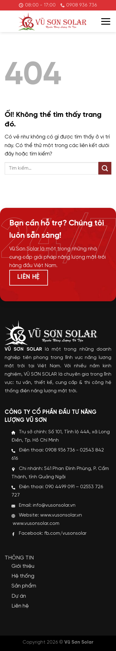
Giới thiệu (22, 566)
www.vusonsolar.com (36, 523)
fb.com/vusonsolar (65, 533)
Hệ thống (22, 576)
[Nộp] (104, 168)
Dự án (18, 596)
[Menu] (105, 21)
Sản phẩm (23, 586)
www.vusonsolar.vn (61, 515)
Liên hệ (20, 606)
